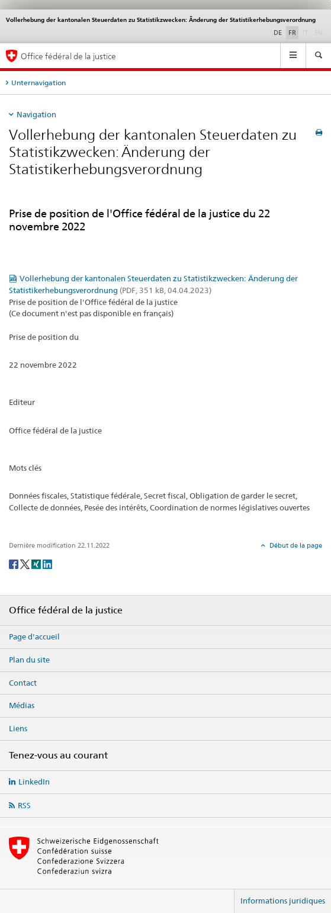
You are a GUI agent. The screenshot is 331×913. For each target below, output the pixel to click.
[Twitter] (25, 563)
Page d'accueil (34, 636)
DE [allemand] (278, 32)
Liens (18, 728)
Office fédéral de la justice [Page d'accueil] (68, 56)
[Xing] (37, 563)
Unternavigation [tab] (38, 82)
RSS (24, 805)
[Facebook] (14, 563)
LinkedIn (34, 781)
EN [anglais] (319, 32)
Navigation (36, 114)
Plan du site (29, 659)
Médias (21, 705)
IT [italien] (306, 32)
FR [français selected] (292, 32)
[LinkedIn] (47, 563)
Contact (23, 682)
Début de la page (295, 545)
